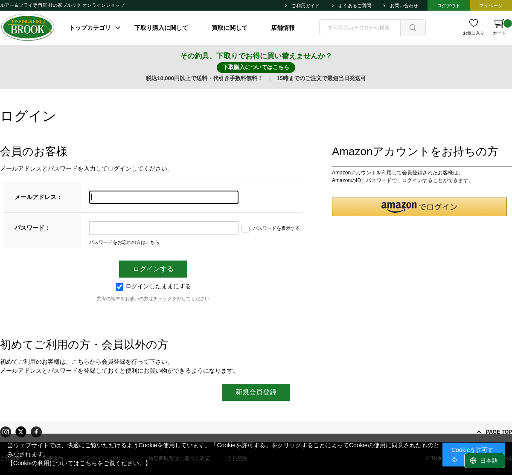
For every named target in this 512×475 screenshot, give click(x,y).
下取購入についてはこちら (256, 67)
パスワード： (32, 227)
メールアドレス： (38, 197)
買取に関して (229, 27)
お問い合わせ (404, 5)
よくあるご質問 (354, 5)
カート (502, 27)
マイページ (491, 5)
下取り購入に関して (161, 27)
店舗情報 (283, 27)
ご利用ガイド (305, 5)
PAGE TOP (499, 432)
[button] (419, 206)
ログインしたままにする (153, 286)
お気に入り (473, 33)
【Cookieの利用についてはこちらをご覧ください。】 (79, 463)
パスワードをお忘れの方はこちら (124, 242)
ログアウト (448, 5)
